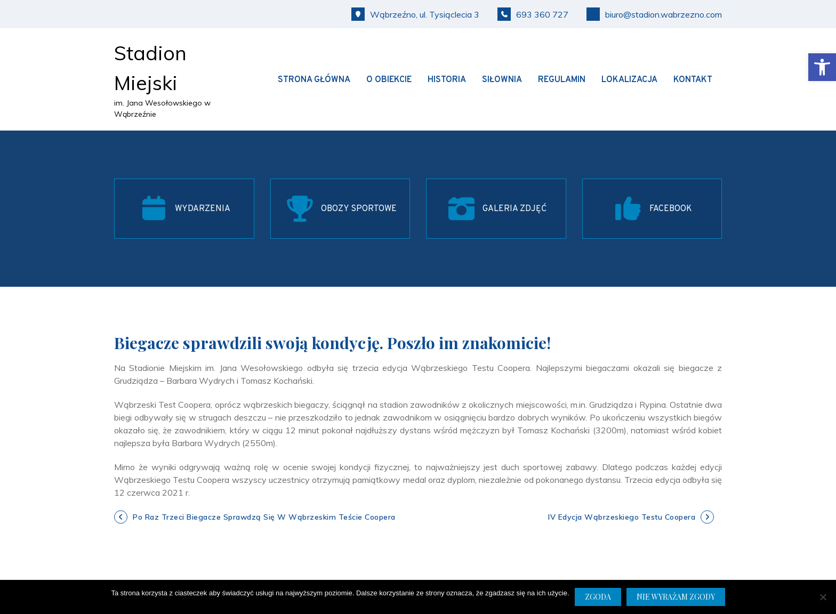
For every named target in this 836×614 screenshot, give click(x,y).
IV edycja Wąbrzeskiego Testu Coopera (621, 517)
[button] (822, 67)
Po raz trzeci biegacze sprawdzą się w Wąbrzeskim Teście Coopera (264, 517)
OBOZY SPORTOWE (359, 209)
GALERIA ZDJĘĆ (514, 209)
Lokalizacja (629, 80)
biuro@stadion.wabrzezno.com (654, 14)
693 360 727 (532, 14)
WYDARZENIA (202, 209)
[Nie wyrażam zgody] (822, 597)
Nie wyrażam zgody (676, 597)
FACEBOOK (670, 209)
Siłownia (502, 80)
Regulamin (561, 80)
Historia (447, 80)
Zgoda (598, 597)
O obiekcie (389, 80)
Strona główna (314, 80)
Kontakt (692, 80)
